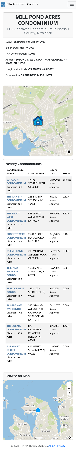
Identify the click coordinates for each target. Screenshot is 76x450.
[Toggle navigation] (72, 4)
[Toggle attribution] (69, 437)
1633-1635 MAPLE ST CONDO (12, 271)
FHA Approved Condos (19, 4)
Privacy (61, 445)
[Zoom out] (69, 388)
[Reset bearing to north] (69, 393)
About (52, 445)
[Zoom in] (69, 384)
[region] (38, 410)
